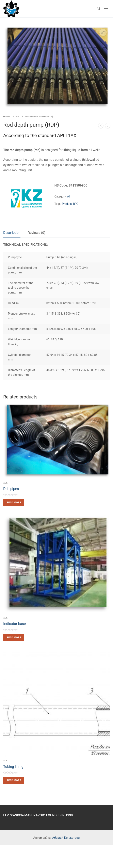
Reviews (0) (36, 233)
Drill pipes (11, 489)
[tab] (11, 232)
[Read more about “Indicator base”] (13, 637)
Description (11, 233)
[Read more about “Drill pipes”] (13, 502)
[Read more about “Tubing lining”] (13, 780)
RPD (76, 203)
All (17, 116)
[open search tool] (98, 8)
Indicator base (14, 624)
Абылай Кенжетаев (66, 838)
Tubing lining (13, 767)
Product (67, 203)
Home (6, 116)
